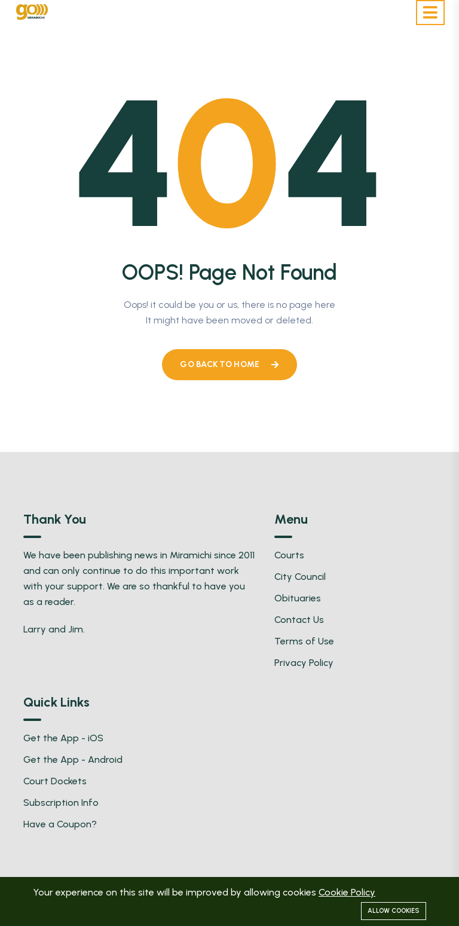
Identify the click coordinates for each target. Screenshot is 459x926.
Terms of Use (304, 641)
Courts (289, 555)
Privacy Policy (303, 662)
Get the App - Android (73, 759)
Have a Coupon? (60, 824)
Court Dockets (55, 781)
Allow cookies (394, 911)
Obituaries (297, 598)
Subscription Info (61, 802)
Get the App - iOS (63, 738)
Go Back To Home (229, 364)
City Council (300, 576)
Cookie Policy (347, 892)
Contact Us (299, 619)
